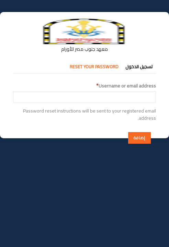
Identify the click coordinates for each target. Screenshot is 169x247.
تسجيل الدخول (139, 66)
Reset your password (94, 66)
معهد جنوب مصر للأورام (84, 49)
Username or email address (127, 86)
